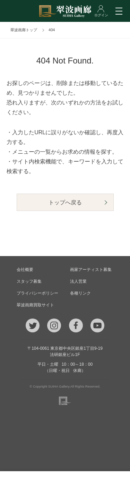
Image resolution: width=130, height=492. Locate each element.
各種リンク (80, 293)
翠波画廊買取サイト (35, 305)
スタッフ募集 (29, 281)
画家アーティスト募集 (91, 269)
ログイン (112, 481)
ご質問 (65, 481)
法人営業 (78, 281)
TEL (18, 481)
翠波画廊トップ (23, 30)
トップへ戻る (65, 202)
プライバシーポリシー (37, 293)
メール (41, 481)
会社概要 (25, 269)
